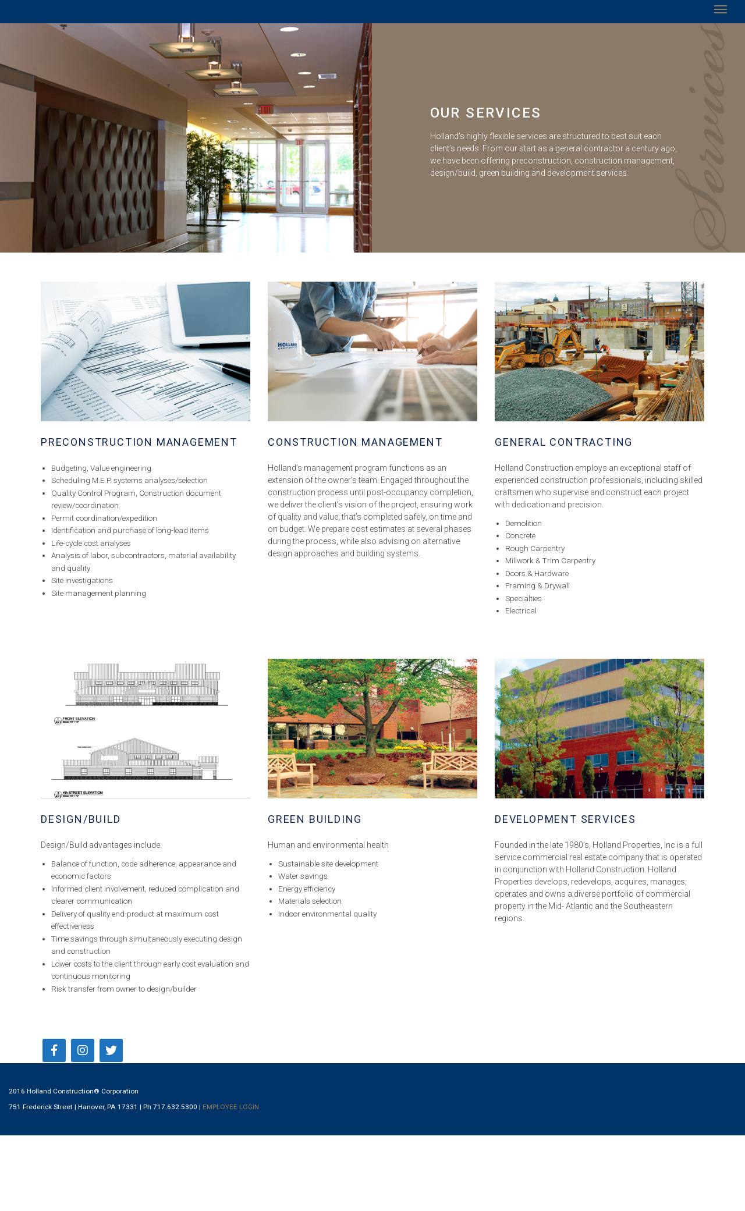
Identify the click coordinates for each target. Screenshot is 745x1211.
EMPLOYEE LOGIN (231, 1107)
